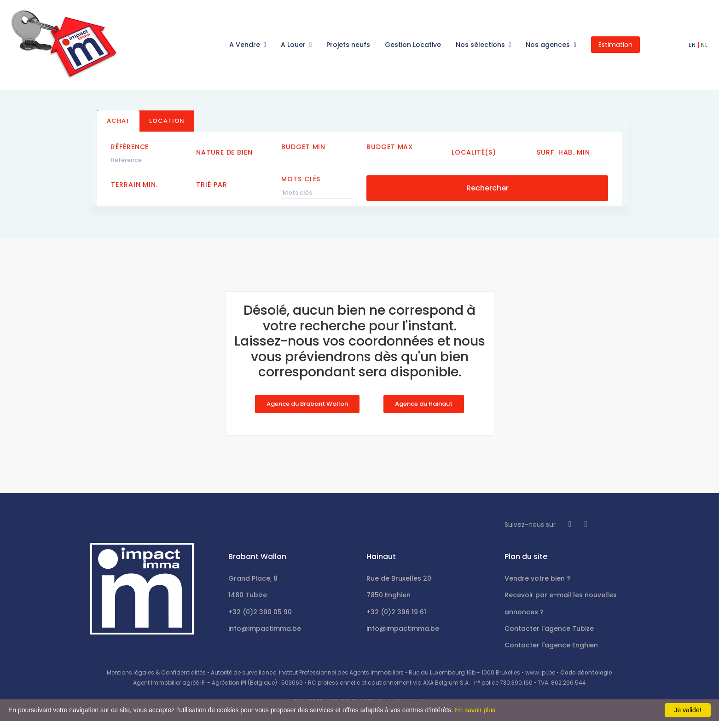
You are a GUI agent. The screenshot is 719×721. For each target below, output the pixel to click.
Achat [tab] (118, 120)
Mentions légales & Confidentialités (156, 672)
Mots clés (300, 179)
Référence (130, 146)
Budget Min (303, 146)
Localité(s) (474, 152)
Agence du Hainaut (423, 403)
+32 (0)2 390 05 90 (260, 612)
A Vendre (245, 44)
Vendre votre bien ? (537, 578)
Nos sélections (481, 44)
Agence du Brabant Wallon (307, 403)
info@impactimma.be (264, 628)
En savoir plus (475, 710)
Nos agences (549, 44)
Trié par (211, 184)
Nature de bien (224, 152)
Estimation (615, 44)
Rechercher (487, 188)
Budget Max (389, 146)
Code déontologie (586, 672)
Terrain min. (134, 184)
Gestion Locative (413, 44)
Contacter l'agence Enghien (551, 645)
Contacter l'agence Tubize (549, 628)
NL (704, 45)
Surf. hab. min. (564, 152)
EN (692, 45)
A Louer (294, 44)
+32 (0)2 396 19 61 (396, 612)
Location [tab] (167, 120)
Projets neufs (348, 44)
